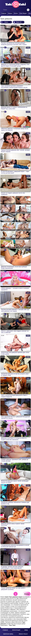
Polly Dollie (5, 168)
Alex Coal (4, 328)
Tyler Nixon (5, 190)
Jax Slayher (5, 413)
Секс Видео (23, 13)
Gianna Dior (5, 264)
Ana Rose (4, 392)
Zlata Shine (5, 83)
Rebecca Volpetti (7, 520)
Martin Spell (5, 306)
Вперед (26, 594)
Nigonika (4, 40)
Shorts (16, 13)
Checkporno (5, 349)
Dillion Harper (6, 456)
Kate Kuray (5, 563)
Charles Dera (5, 435)
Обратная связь (8, 634)
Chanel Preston (6, 147)
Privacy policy (23, 634)
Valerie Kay (5, 478)
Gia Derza (5, 61)
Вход (26, 630)
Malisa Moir (5, 125)
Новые (10, 13)
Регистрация (16, 630)
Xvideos (4, 585)
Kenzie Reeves (6, 285)
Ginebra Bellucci (6, 499)
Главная (3, 13)
